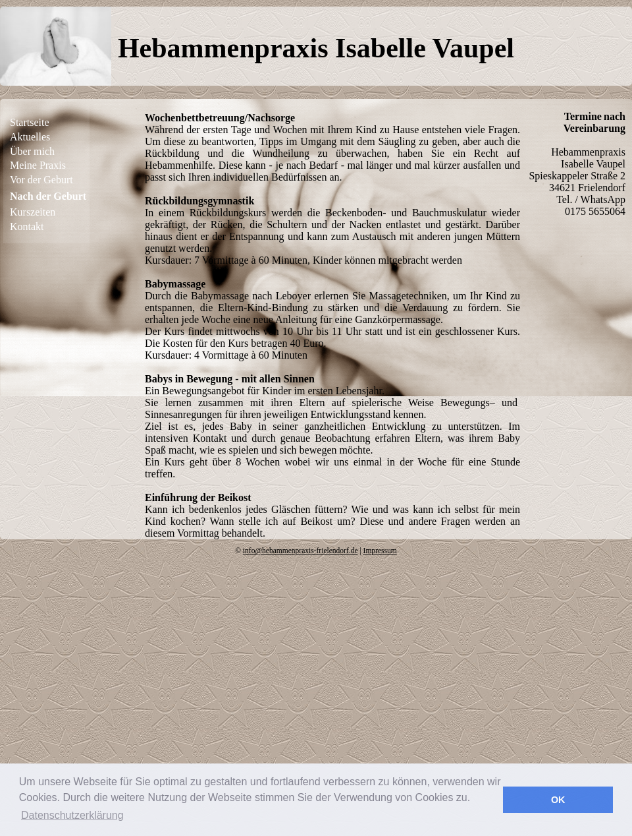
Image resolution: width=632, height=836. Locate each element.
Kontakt (27, 226)
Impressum (380, 550)
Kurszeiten (32, 212)
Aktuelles (30, 136)
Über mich (32, 151)
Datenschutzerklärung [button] (72, 815)
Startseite (29, 122)
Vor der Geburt (41, 179)
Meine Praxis (38, 165)
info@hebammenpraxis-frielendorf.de (300, 550)
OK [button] (558, 799)
